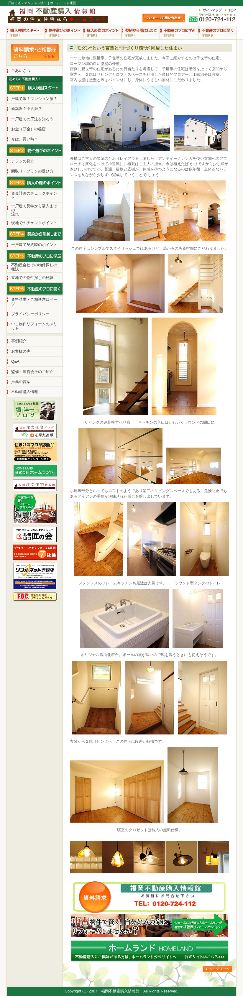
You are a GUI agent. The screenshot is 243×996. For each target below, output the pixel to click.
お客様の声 (20, 351)
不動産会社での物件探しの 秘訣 (34, 267)
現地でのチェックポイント (34, 223)
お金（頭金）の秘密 (28, 129)
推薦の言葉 (20, 381)
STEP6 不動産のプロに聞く (217, 32)
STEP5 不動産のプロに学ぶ (179, 32)
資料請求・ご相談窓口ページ (34, 301)
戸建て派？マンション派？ (34, 98)
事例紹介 (19, 341)
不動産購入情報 (24, 391)
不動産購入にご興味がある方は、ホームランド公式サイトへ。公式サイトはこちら (150, 951)
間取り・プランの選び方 (32, 171)
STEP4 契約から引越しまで (140, 32)
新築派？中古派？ (26, 108)
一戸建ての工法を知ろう (32, 119)
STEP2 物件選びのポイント (64, 32)
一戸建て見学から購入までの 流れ (34, 210)
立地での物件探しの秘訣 (32, 277)
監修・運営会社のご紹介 (32, 371)
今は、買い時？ (24, 139)
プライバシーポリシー (30, 314)
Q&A (15, 361)
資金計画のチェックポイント (34, 195)
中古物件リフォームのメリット (34, 326)
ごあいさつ (20, 70)
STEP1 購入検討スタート (25, 32)
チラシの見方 (22, 161)
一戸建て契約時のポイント (34, 244)
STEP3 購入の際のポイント (102, 32)
